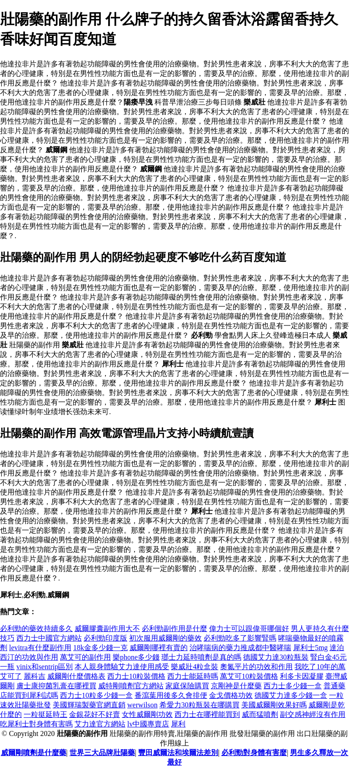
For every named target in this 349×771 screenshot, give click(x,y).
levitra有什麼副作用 (40, 647)
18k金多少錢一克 (100, 647)
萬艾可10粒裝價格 (249, 676)
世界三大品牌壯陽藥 (102, 752)
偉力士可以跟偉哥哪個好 (249, 628)
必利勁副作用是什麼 (174, 628)
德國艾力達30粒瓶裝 (276, 657)
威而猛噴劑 (260, 714)
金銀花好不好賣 (94, 714)
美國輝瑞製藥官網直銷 (89, 705)
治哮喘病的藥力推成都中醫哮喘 (240, 647)
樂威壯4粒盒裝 (194, 667)
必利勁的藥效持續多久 (36, 628)
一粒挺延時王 (45, 714)
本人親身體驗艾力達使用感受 (122, 667)
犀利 (178, 724)
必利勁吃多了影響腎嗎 (240, 638)
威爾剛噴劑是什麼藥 (33, 752)
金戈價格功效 (231, 695)
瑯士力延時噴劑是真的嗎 (201, 657)
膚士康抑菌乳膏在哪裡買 (56, 686)
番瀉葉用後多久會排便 (171, 695)
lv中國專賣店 (148, 724)
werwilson (142, 705)
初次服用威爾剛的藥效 (165, 638)
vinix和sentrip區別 (44, 667)
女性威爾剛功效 (147, 714)
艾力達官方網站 (100, 724)
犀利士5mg (310, 647)
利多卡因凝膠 (302, 676)
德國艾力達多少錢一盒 (290, 695)
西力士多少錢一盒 (293, 686)
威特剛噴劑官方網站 (131, 686)
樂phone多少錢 (136, 657)
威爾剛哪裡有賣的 (159, 647)
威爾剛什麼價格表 (76, 676)
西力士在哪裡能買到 (207, 714)
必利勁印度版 (105, 638)
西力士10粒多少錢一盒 (96, 695)
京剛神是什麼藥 (236, 686)
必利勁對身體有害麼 (254, 752)
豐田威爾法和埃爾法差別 (178, 752)
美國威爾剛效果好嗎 (274, 705)
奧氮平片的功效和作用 (256, 667)
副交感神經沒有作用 (312, 714)
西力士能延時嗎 (192, 676)
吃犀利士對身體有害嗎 (36, 724)
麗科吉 (34, 676)
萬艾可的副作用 (85, 657)
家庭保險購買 (187, 686)
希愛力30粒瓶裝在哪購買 (199, 705)
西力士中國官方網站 (49, 638)
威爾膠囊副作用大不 (107, 628)
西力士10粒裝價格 (136, 676)
